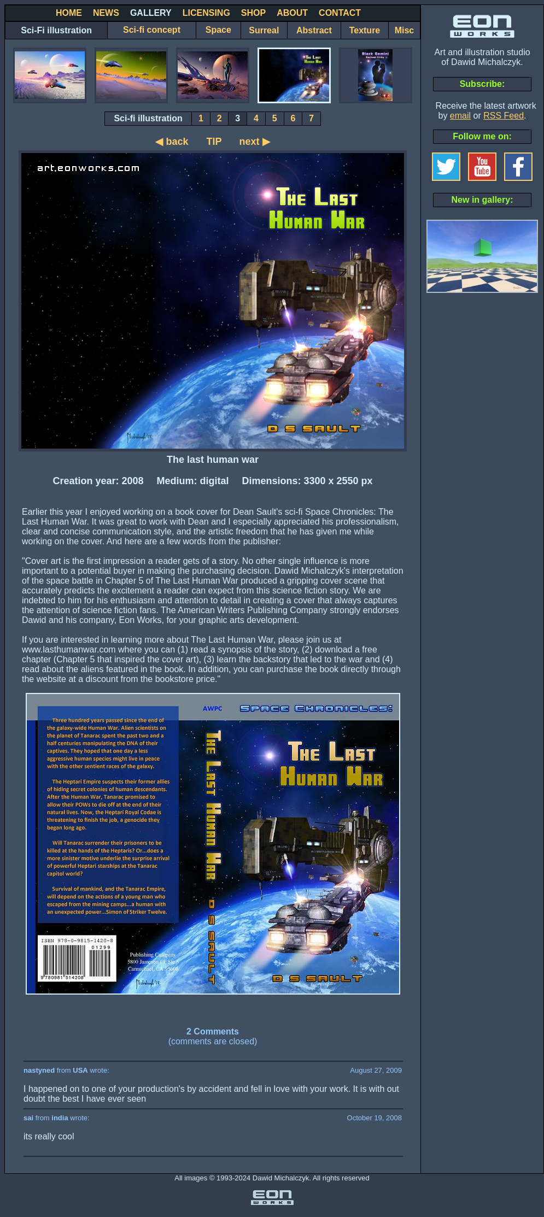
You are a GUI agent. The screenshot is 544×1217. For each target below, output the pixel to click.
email (460, 115)
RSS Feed (503, 115)
